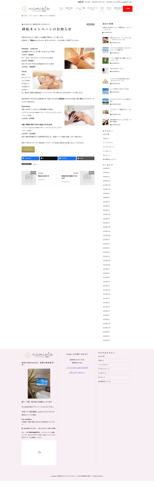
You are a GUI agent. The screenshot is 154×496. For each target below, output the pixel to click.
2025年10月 (106, 189)
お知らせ (90, 24)
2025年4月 (106, 210)
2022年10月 (106, 265)
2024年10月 (106, 214)
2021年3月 (106, 311)
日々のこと (106, 155)
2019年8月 (106, 332)
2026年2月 (106, 172)
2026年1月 (106, 176)
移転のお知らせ (43, 176)
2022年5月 (106, 277)
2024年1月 (106, 223)
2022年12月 (106, 260)
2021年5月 (106, 302)
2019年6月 (106, 340)
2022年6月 (106, 273)
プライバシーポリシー (77, 372)
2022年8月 (106, 269)
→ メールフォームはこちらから (77, 368)
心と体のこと (107, 151)
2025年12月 (106, 181)
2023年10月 (106, 235)
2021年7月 (106, 298)
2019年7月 (106, 336)
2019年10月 (106, 328)
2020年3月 (106, 319)
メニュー (28, 149)
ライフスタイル (108, 142)
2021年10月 (106, 294)
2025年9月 (106, 193)
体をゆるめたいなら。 (117, 68)
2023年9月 (106, 239)
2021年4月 (106, 307)
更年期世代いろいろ (109, 159)
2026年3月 (106, 168)
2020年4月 (106, 315)
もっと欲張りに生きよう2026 (119, 89)
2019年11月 (106, 323)
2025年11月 (106, 185)
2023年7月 (106, 244)
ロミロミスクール (108, 147)
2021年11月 (106, 290)
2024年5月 (106, 218)
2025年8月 (106, 197)
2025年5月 (106, 206)
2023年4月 (106, 252)
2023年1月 (106, 256)
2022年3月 (106, 281)
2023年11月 (106, 231)
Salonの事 (106, 134)
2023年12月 (106, 227)
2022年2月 (106, 286)
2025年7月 (106, 202)
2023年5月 (106, 248)
